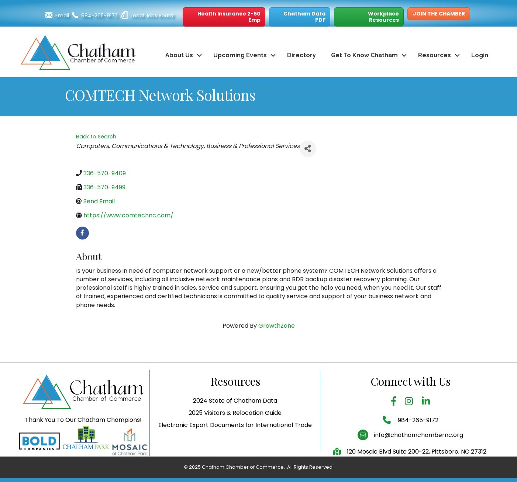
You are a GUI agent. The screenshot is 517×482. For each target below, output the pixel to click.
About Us (179, 55)
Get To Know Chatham (364, 55)
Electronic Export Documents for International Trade (235, 439)
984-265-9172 (417, 434)
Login (479, 55)
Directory (301, 55)
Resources (434, 55)
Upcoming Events (240, 55)
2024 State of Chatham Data (235, 415)
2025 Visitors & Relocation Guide (235, 427)
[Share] (308, 149)
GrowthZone (276, 325)
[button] (224, 17)
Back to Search (96, 136)
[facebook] (82, 233)
